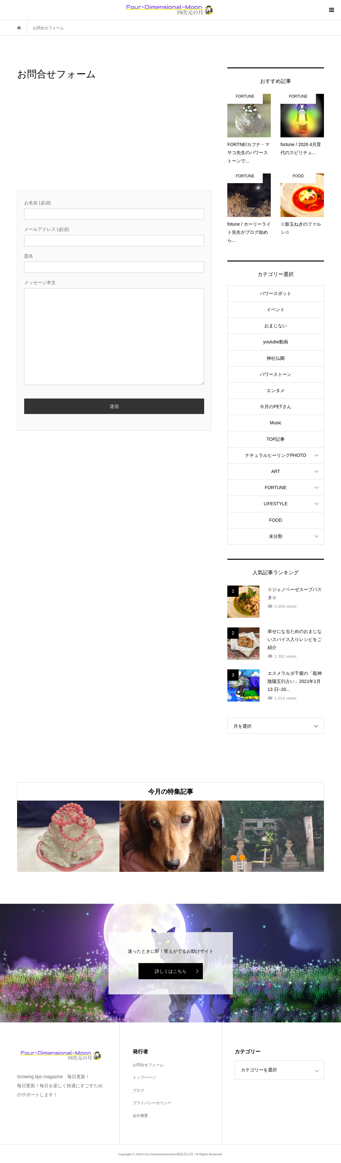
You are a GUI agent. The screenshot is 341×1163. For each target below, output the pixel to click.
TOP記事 (276, 439)
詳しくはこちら (170, 971)
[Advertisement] (114, 142)
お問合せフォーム (148, 1065)
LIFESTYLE (276, 503)
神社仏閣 (276, 358)
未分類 (275, 536)
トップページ (144, 1077)
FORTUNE (275, 487)
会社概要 (140, 1115)
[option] (68, 836)
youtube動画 (275, 341)
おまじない (275, 325)
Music (276, 422)
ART (275, 471)
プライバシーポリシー (152, 1103)
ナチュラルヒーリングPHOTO (275, 455)
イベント (276, 309)
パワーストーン (275, 374)
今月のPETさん (275, 406)
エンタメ (276, 390)
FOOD (275, 520)
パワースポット (275, 293)
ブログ (138, 1090)
